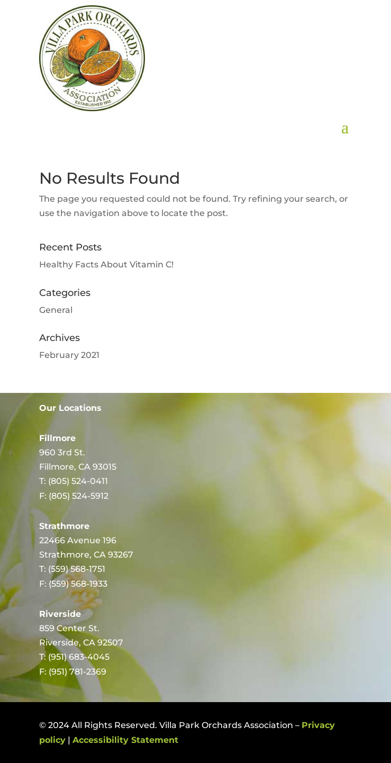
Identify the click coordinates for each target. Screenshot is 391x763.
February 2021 (69, 355)
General (55, 310)
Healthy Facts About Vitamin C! (106, 264)
